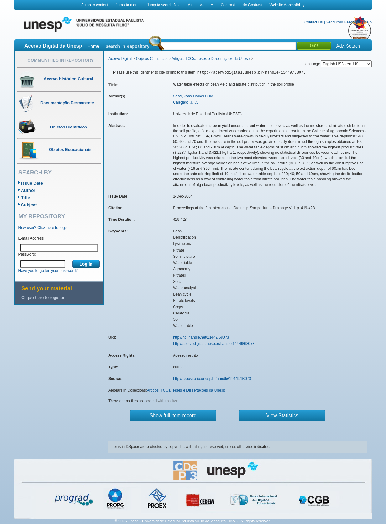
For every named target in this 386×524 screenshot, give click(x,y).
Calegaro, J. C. (185, 102)
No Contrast (252, 5)
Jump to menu (127, 5)
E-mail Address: (31, 238)
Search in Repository (127, 46)
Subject (29, 204)
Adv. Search (348, 46)
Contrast (228, 5)
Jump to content (94, 5)
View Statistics (282, 415)
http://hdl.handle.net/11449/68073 (201, 337)
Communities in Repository (60, 60)
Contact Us (313, 22)
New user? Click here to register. (45, 228)
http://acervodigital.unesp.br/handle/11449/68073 (213, 343)
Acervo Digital (120, 58)
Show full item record (173, 415)
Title (25, 197)
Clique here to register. (43, 297)
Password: (27, 254)
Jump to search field (163, 5)
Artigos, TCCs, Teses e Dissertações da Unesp (210, 58)
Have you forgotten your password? (48, 270)
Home (93, 46)
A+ (190, 5)
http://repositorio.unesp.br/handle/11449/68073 (212, 378)
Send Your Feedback (343, 22)
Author (28, 190)
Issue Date (32, 183)
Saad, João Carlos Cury (193, 96)
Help (368, 22)
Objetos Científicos (152, 58)
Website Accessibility (286, 5)
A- (202, 5)
